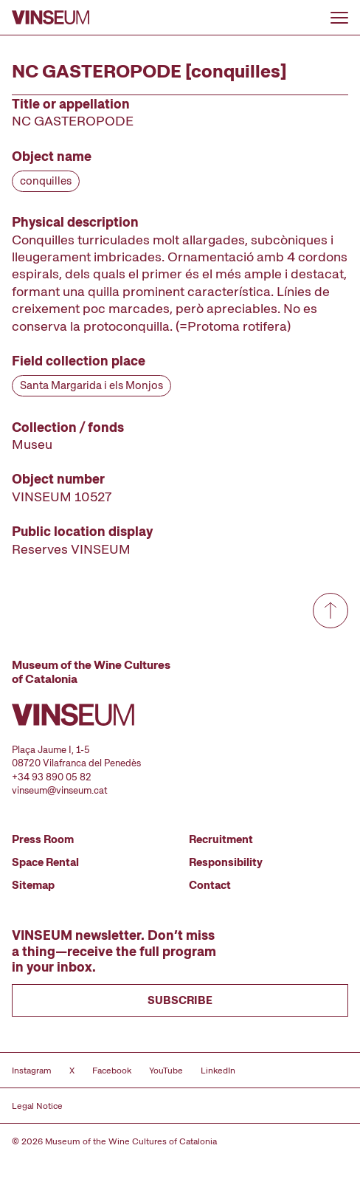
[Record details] (180, 326)
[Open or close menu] (339, 18)
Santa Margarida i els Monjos (91, 385)
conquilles (46, 180)
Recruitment (221, 839)
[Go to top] (330, 610)
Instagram (32, 1070)
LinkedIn (218, 1070)
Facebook (111, 1070)
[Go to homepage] (50, 17)
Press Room (43, 839)
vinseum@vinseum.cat (60, 790)
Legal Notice (37, 1106)
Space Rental (45, 862)
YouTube (166, 1070)
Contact (210, 885)
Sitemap (33, 885)
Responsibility (226, 862)
